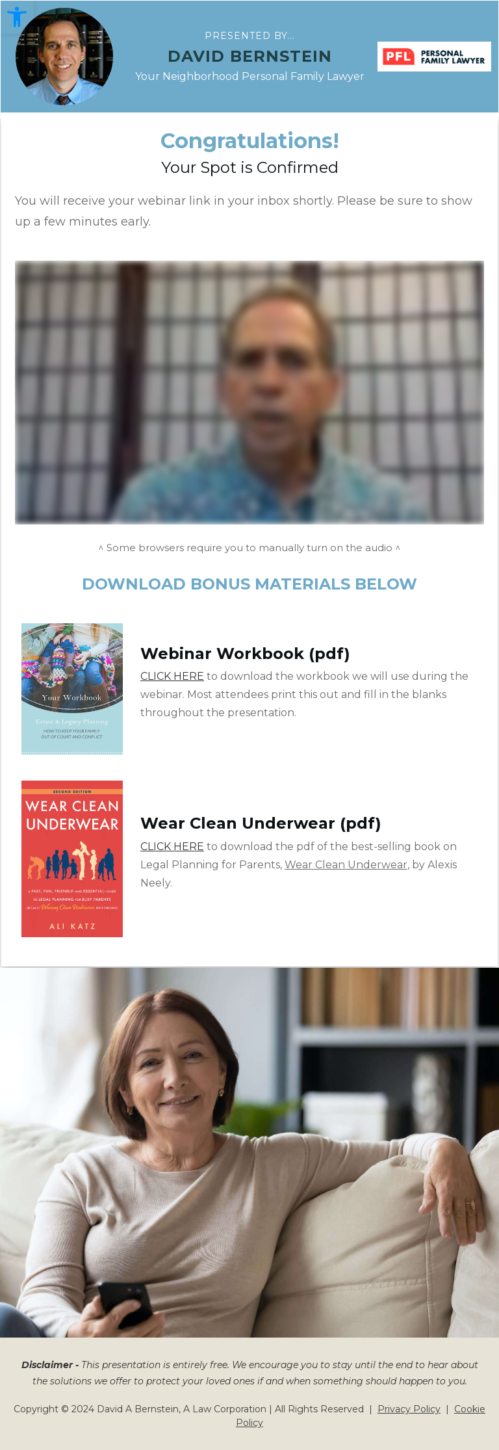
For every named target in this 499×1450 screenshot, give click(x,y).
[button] (17, 17)
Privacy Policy (409, 1409)
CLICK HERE (172, 676)
